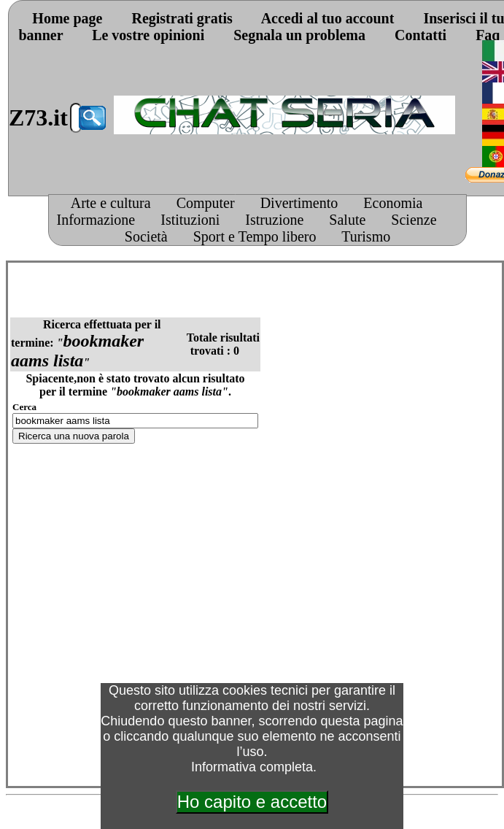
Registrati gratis (181, 18)
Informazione (96, 220)
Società (146, 236)
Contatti (420, 35)
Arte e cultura (111, 203)
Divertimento (299, 203)
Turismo (365, 236)
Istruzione (274, 220)
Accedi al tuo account (328, 18)
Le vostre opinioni (148, 35)
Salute (347, 220)
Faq (488, 35)
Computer (206, 203)
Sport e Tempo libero (255, 236)
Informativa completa (252, 767)
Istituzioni (190, 220)
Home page (67, 18)
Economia (392, 203)
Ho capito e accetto (252, 801)
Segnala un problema (299, 35)
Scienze (413, 220)
